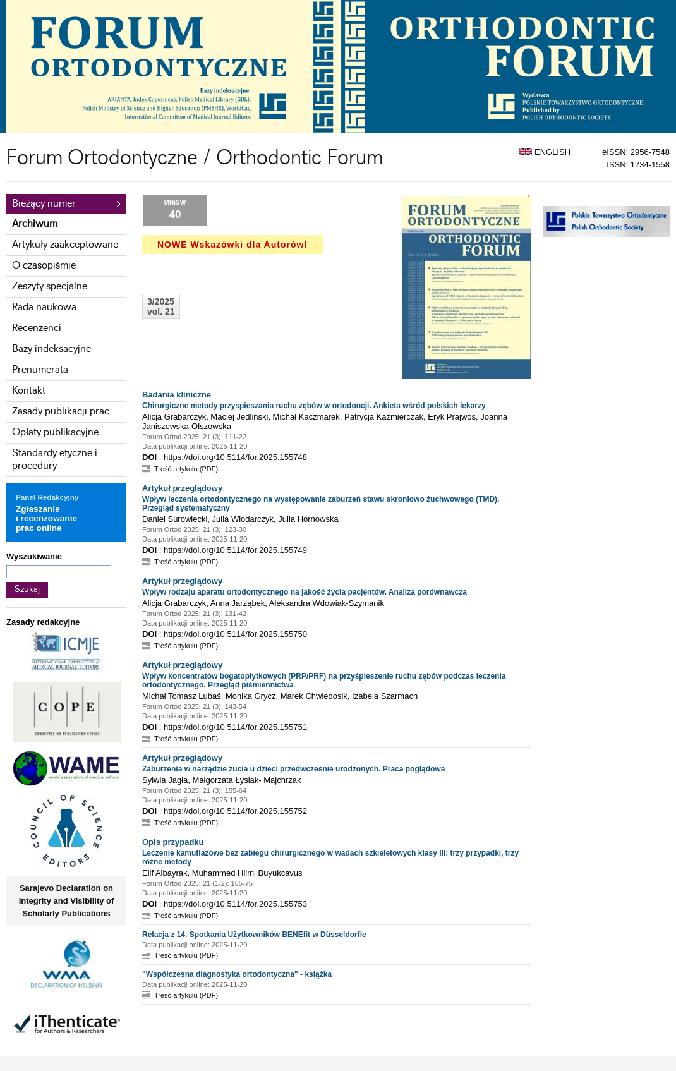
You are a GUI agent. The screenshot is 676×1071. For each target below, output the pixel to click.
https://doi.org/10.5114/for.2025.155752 (235, 811)
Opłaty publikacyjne (55, 432)
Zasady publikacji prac (60, 411)
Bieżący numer (44, 203)
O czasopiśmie (44, 265)
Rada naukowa (44, 307)
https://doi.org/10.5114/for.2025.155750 (235, 634)
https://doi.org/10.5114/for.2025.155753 (235, 904)
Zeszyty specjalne (49, 286)
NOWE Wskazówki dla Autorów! (232, 244)
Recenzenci (36, 328)
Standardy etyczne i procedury (54, 459)
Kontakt (28, 390)
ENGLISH (544, 152)
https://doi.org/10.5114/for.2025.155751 (235, 727)
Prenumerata (40, 370)
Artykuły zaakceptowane (65, 244)
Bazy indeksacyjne (51, 349)
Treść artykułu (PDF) (186, 469)
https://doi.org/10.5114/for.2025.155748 (235, 457)
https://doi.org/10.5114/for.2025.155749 (235, 550)
